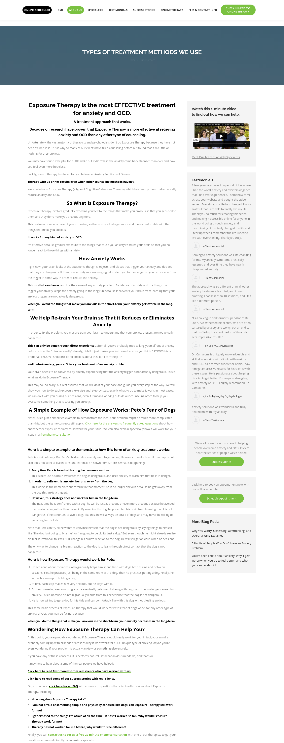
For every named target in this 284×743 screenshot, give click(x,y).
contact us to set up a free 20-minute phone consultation (87, 734)
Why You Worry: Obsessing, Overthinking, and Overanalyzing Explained (221, 533)
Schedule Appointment (221, 498)
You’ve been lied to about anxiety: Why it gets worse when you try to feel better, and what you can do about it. (221, 560)
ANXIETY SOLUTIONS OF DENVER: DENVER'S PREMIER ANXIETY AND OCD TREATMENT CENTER (98, 3)
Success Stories (221, 462)
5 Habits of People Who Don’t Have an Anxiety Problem (221, 545)
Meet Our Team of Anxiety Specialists (216, 157)
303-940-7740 (229, 3)
